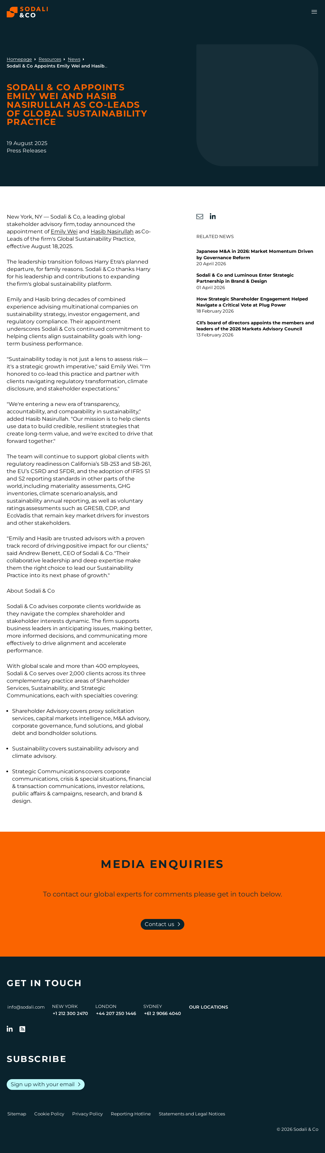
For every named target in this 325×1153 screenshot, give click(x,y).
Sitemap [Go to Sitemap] (16, 1113)
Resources (50, 59)
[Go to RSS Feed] (22, 1029)
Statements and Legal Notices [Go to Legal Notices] (192, 1113)
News (74, 59)
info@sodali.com (26, 1007)
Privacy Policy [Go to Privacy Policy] (87, 1113)
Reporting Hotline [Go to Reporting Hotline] (131, 1113)
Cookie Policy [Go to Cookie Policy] (49, 1113)
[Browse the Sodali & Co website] (27, 12)
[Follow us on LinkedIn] (10, 1029)
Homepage (19, 59)
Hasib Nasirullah (112, 231)
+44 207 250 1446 (116, 1013)
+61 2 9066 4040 (162, 1013)
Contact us (164, 924)
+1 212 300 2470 (70, 1013)
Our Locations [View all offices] (208, 1007)
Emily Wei (64, 231)
